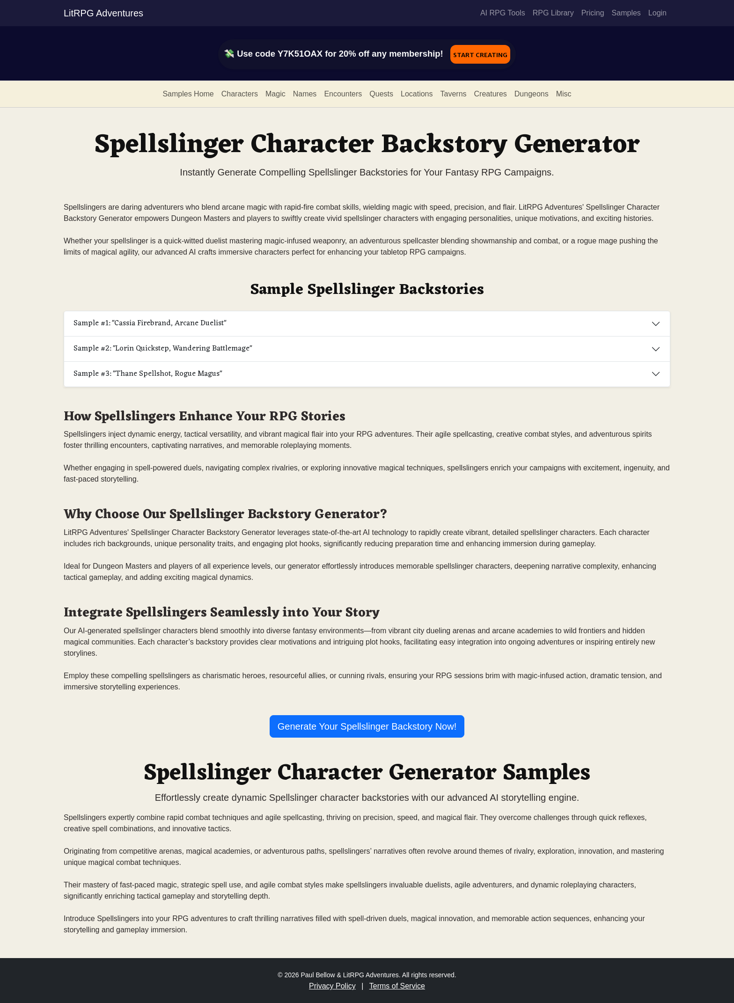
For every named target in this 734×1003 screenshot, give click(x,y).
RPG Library (553, 13)
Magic (275, 94)
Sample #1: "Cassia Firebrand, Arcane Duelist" (149, 323)
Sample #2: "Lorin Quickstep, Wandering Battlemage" (162, 348)
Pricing (592, 13)
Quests (381, 94)
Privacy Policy (332, 986)
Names (305, 94)
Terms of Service (397, 986)
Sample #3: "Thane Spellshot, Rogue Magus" (147, 374)
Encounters (343, 94)
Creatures (490, 94)
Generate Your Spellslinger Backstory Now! (367, 726)
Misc (564, 94)
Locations (417, 94)
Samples (626, 13)
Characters (239, 94)
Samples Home (187, 94)
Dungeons (531, 94)
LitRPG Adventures (103, 13)
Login (657, 13)
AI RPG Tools (502, 13)
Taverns (453, 94)
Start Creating (480, 54)
